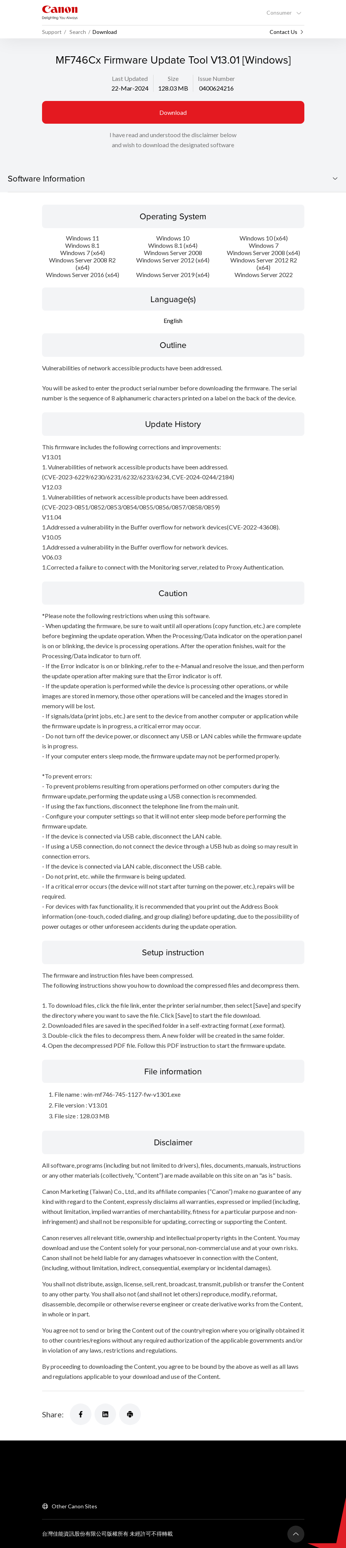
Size (173, 78)
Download (173, 112)
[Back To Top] (295, 1533)
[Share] (80, 1413)
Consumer (280, 13)
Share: (53, 1413)
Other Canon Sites (74, 1505)
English (173, 320)
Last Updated (130, 78)
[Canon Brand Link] (60, 12)
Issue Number (216, 78)
